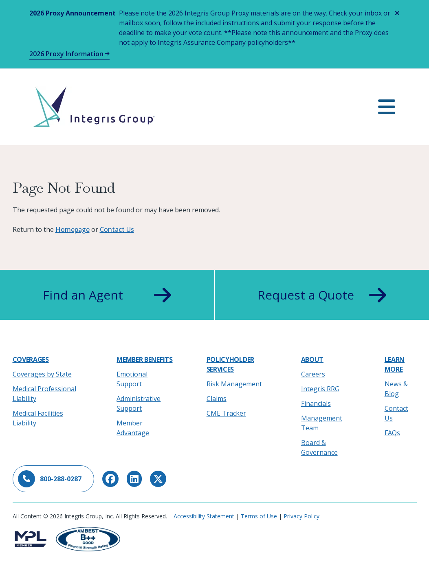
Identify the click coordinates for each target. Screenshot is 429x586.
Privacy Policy (301, 516)
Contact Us (117, 229)
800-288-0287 (49, 478)
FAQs (392, 432)
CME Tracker (226, 413)
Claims (217, 398)
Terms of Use (259, 516)
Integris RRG (320, 388)
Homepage (72, 229)
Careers (313, 374)
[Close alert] (397, 13)
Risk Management (234, 383)
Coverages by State (42, 374)
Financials (316, 403)
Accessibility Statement (204, 516)
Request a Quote (321, 295)
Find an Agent (107, 295)
